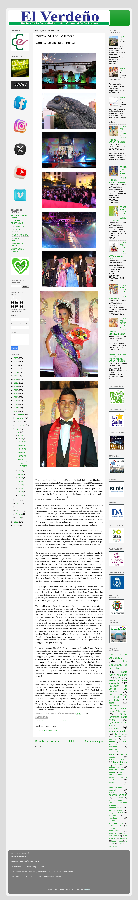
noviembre (20, 418)
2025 (16, 358)
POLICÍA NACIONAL (19, 235)
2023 (16, 365)
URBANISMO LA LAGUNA (18, 250)
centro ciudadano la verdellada (118, 744)
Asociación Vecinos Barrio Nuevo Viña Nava (118, 708)
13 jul (20, 488)
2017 (16, 386)
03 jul (20, 495)
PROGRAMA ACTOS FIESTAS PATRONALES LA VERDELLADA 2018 (117, 357)
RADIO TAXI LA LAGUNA (17, 239)
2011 (16, 408)
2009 (16, 522)
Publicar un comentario (48, 731)
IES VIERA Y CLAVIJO (16, 230)
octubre (19, 421)
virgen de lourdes (118, 731)
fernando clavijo (115, 808)
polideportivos (114, 831)
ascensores (113, 833)
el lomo (113, 815)
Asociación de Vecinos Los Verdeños (118, 689)
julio (18, 432)
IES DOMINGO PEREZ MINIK (17, 222)
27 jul (20, 435)
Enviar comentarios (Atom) (57, 747)
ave (119, 826)
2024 (16, 362)
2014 (16, 397)
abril (18, 507)
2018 (16, 383)
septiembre (21, 425)
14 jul (20, 485)
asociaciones (113, 846)
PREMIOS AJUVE (118, 759)
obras (111, 703)
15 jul (20, 481)
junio (18, 500)
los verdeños (118, 798)
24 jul (20, 471)
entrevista (123, 838)
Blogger (87, 890)
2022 (16, 369)
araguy (121, 843)
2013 (16, 401)
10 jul (20, 492)
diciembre (20, 414)
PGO (111, 826)
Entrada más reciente (47, 741)
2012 (16, 404)
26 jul (20, 439)
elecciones (114, 728)
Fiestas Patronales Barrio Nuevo (118, 717)
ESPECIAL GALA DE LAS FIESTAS (23, 463)
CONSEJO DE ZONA (118, 795)
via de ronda (120, 734)
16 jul (20, 478)
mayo (18, 503)
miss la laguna (115, 810)
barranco (112, 739)
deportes (112, 793)
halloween (113, 782)
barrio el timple (120, 762)
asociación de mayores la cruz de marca (118, 751)
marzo (19, 510)
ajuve (117, 677)
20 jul (20, 474)
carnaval (112, 790)
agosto (19, 429)
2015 (16, 394)
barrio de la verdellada (118, 655)
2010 (16, 411)
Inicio (72, 741)
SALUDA (21, 445)
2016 (16, 390)
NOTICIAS (22, 442)
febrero (19, 514)
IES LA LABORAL (18, 226)
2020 (16, 376)
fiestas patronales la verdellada (54, 721)
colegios (118, 736)
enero (18, 517)
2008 (16, 526)
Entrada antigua (94, 741)
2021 (16, 372)
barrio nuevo (115, 694)
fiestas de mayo (117, 841)
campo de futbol (116, 813)
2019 (16, 379)
